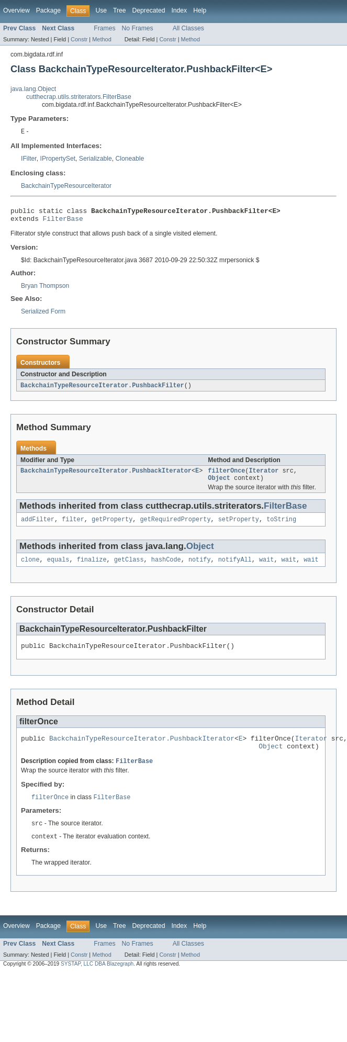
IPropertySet (58, 159)
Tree (119, 10)
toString (281, 526)
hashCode (166, 568)
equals (58, 568)
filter (73, 526)
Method (101, 39)
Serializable (95, 159)
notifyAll (235, 568)
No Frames (137, 28)
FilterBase (63, 222)
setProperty (238, 526)
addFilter (37, 526)
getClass (129, 568)
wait (266, 568)
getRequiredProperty (175, 526)
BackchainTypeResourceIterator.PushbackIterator (106, 476)
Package (48, 10)
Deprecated (148, 10)
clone (30, 568)
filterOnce (226, 476)
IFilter (29, 159)
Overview (16, 10)
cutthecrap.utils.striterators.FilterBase (78, 96)
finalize (92, 568)
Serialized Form (43, 315)
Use (101, 10)
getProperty (112, 526)
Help (199, 10)
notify (199, 568)
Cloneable (129, 159)
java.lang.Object (33, 89)
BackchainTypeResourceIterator (66, 186)
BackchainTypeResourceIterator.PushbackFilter (102, 389)
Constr (79, 39)
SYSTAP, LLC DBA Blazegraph (97, 979)
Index (179, 10)
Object (219, 484)
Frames (104, 28)
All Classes (188, 28)
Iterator (263, 476)
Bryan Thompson (45, 289)
